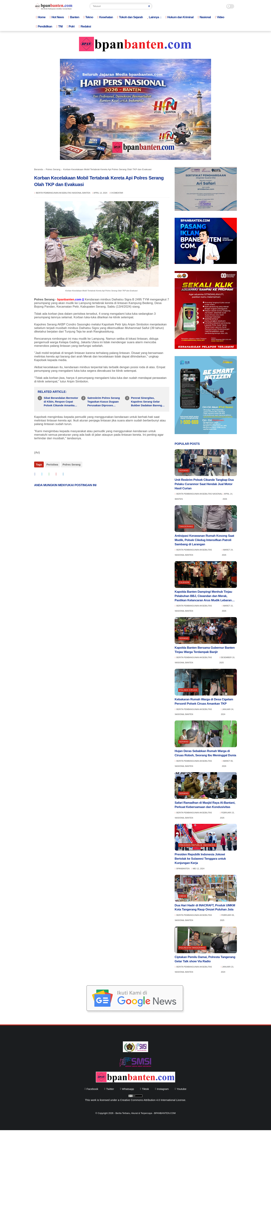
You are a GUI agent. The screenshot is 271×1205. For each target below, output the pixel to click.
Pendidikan (44, 26)
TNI (59, 26)
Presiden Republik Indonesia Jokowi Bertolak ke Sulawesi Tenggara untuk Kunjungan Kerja (200, 859)
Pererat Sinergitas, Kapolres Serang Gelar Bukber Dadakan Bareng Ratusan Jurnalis (146, 401)
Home (40, 17)
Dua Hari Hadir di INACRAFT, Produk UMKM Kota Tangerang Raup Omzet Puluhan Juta (205, 907)
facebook (92, 1088)
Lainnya (153, 17)
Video (219, 17)
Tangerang (186, 526)
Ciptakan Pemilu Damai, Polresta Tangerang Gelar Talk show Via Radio (205, 959)
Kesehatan (105, 17)
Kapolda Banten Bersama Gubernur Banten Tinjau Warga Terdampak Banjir (205, 650)
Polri (71, 26)
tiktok (145, 1088)
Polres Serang (53, 169)
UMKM (182, 896)
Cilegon (184, 582)
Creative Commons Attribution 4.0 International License (152, 1099)
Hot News (57, 17)
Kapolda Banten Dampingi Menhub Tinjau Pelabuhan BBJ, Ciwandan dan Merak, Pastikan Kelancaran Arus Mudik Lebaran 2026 (203, 596)
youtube (182, 1088)
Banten (73, 17)
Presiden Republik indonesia (197, 845)
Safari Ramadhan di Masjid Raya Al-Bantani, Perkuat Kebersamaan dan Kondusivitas (205, 805)
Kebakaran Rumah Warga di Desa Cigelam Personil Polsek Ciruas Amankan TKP (204, 701)
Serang (183, 470)
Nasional (204, 17)
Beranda (38, 169)
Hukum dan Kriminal (180, 17)
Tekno (88, 17)
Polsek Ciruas (188, 690)
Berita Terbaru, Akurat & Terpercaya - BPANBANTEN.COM (145, 1113)
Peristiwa (52, 464)
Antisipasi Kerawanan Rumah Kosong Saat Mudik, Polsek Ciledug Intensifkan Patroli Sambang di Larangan (204, 540)
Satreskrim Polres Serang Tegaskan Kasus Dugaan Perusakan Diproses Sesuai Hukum (103, 401)
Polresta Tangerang (192, 948)
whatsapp (128, 1088)
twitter (110, 1088)
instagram (163, 1088)
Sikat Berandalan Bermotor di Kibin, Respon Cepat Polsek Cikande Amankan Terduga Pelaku (61, 401)
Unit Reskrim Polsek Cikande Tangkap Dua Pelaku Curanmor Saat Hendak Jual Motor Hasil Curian (204, 484)
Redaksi (85, 26)
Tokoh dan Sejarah (130, 17)
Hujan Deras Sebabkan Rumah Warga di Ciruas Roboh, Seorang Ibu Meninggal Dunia (205, 753)
